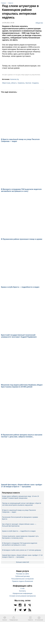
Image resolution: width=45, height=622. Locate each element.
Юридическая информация (22, 593)
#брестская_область (9, 83)
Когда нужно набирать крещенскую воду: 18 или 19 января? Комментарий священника (20, 497)
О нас (22, 588)
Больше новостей (22, 562)
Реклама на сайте (22, 574)
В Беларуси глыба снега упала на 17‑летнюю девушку (21, 550)
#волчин (28, 83)
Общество (39, 23)
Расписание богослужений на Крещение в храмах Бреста (20, 518)
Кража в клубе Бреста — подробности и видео (19, 531)
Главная (3, 3)
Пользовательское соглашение (22, 579)
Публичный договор (22, 576)
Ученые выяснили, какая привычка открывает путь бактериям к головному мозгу (20, 537)
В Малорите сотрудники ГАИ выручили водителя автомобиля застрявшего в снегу (19, 544)
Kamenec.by (14, 79)
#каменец (21, 83)
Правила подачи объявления (22, 581)
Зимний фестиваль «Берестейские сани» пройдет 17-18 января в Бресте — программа (22, 556)
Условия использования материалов (22, 596)
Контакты (22, 591)
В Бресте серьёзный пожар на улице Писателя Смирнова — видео (19, 511)
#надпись (35, 83)
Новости (10, 3)
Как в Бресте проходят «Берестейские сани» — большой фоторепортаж (19, 525)
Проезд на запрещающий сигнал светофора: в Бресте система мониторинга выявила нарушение (21, 504)
